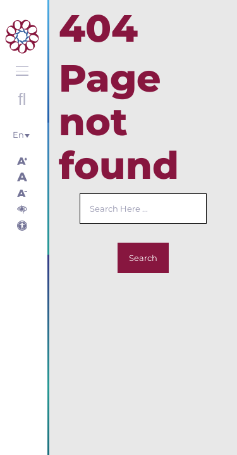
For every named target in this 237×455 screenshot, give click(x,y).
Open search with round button (22, 99)
